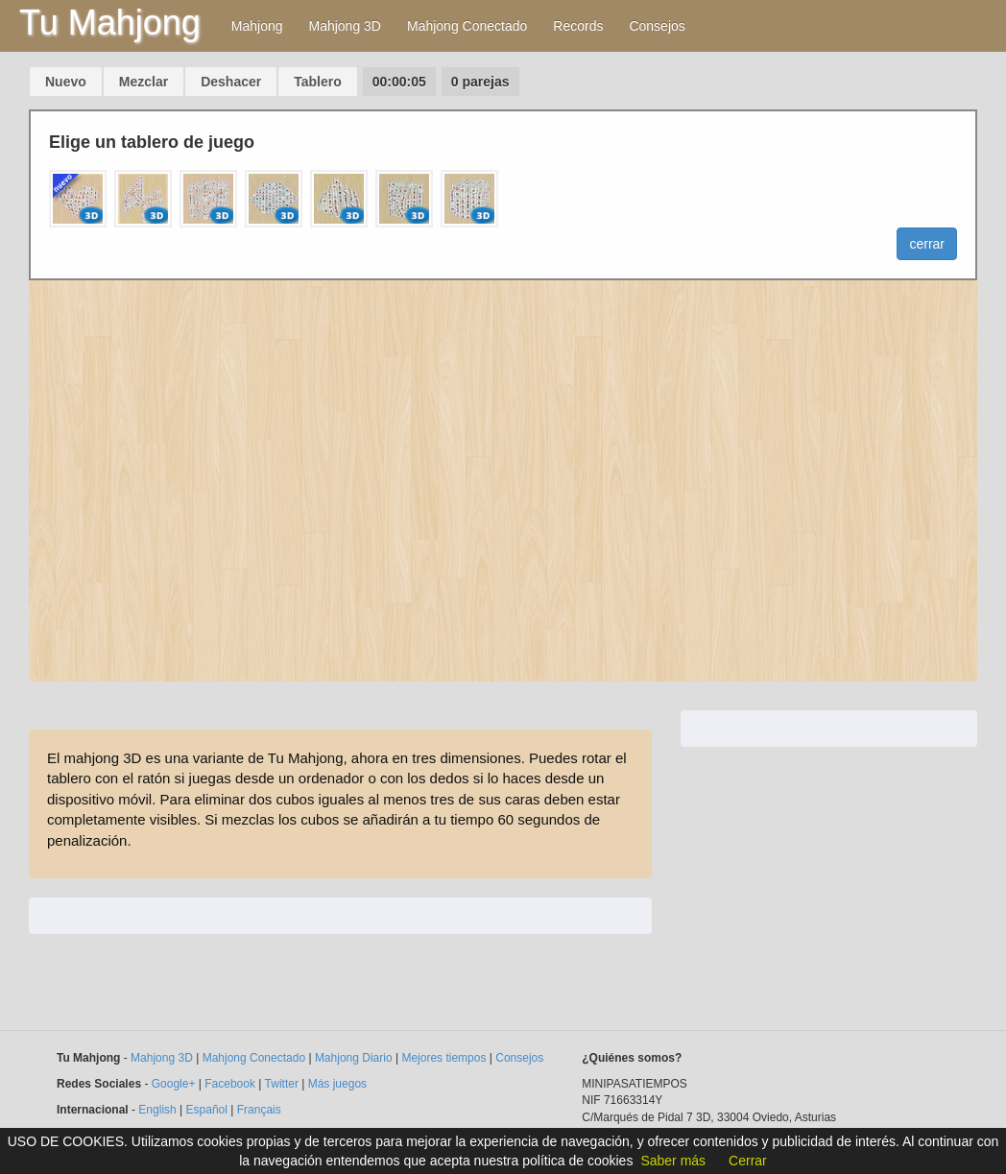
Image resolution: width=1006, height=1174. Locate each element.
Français (259, 1109)
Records (578, 26)
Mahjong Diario (354, 1058)
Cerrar (748, 1160)
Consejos (656, 26)
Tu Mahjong (110, 22)
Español (207, 1109)
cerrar (927, 244)
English (157, 1109)
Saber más (673, 1160)
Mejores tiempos (443, 1058)
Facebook (229, 1083)
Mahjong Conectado (467, 26)
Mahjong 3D (344, 26)
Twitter (282, 1083)
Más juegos (337, 1083)
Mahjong (257, 26)
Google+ (174, 1083)
